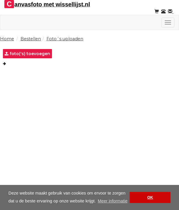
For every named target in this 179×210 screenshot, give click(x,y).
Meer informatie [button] (113, 201)
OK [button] (150, 197)
